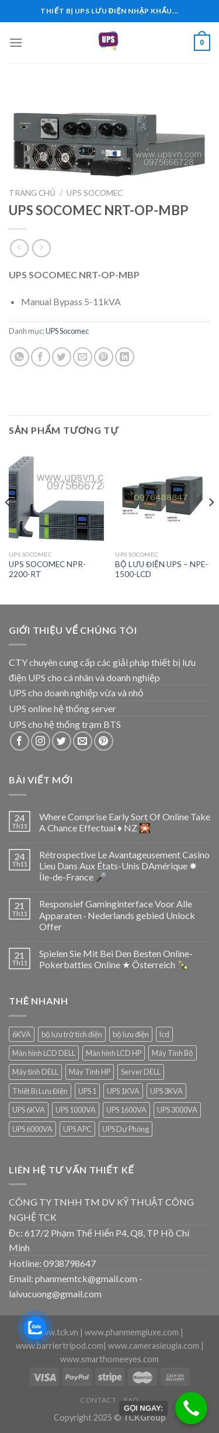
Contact (98, 1400)
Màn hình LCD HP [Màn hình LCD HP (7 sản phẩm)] (113, 1053)
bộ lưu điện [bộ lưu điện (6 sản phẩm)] (131, 1034)
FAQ (131, 1400)
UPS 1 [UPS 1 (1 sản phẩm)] (87, 1091)
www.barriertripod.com (59, 1346)
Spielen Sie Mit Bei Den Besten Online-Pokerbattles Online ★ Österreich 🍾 (116, 959)
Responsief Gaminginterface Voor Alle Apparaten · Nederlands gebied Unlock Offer (117, 914)
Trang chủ (32, 193)
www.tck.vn (57, 1332)
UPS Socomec (95, 193)
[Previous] (8, 525)
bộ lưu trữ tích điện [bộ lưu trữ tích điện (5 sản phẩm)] (71, 1034)
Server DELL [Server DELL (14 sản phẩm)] (141, 1071)
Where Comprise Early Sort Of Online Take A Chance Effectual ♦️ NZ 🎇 (124, 822)
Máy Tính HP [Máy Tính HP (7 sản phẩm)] (89, 1071)
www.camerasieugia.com (153, 1346)
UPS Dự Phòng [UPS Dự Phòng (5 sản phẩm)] (125, 1129)
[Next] (211, 525)
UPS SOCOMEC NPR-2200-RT (47, 569)
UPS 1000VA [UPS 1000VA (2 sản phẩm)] (75, 1109)
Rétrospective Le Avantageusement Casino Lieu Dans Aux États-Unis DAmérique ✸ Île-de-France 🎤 (124, 865)
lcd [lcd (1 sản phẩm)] (164, 1034)
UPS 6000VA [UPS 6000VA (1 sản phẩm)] (32, 1129)
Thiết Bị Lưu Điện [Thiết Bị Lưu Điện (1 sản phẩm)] (40, 1091)
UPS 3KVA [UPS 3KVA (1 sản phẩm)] (166, 1091)
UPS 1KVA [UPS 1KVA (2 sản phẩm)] (123, 1091)
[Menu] (16, 42)
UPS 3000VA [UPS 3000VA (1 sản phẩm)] (177, 1109)
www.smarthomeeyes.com (109, 1359)
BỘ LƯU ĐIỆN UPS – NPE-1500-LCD (161, 569)
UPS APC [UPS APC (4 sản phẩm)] (77, 1129)
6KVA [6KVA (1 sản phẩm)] (21, 1034)
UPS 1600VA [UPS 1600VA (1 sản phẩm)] (126, 1109)
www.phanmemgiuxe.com (132, 1332)
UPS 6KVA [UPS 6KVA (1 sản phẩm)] (28, 1109)
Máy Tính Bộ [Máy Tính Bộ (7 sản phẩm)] (172, 1053)
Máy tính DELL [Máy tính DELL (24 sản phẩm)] (35, 1071)
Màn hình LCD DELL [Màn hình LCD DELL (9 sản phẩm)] (43, 1053)
